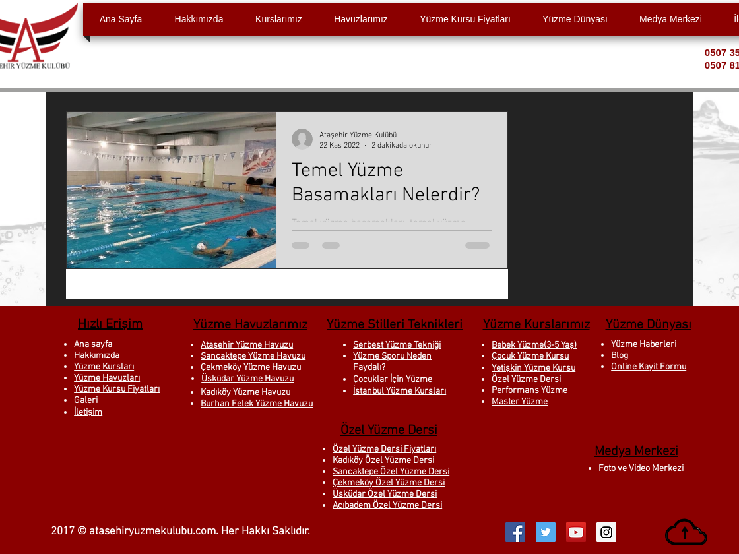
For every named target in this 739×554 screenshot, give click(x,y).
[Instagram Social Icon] (606, 532)
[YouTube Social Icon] (576, 532)
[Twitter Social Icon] (546, 532)
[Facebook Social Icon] (515, 532)
